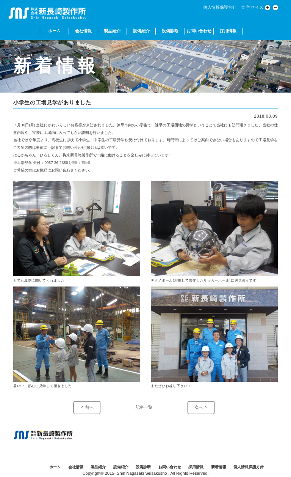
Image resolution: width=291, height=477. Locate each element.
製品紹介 (112, 30)
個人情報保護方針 (219, 7)
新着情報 (218, 467)
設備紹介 (141, 30)
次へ (198, 407)
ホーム (54, 30)
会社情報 (83, 30)
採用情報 (228, 30)
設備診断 (170, 30)
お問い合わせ (198, 30)
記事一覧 (144, 407)
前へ (89, 407)
